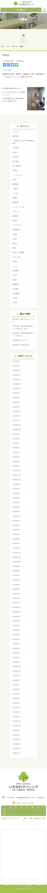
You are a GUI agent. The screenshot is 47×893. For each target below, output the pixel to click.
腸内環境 (15, 136)
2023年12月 (17, 470)
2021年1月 (16, 603)
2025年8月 (16, 393)
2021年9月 (16, 566)
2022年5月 (16, 530)
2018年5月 (16, 748)
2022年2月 (16, 543)
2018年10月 (17, 726)
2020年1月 (16, 657)
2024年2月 (16, 461)
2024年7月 (16, 443)
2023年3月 (16, 511)
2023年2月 (16, 516)
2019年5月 (16, 694)
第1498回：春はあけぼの (21, 345)
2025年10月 (17, 384)
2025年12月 (17, 375)
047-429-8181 (25, 803)
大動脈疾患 (16, 230)
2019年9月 (16, 675)
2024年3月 (16, 457)
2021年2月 (16, 598)
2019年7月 (16, 685)
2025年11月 (17, 379)
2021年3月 (16, 593)
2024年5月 (16, 452)
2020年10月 (17, 616)
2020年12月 (17, 607)
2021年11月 (17, 557)
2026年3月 (16, 366)
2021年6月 (16, 580)
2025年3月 (16, 416)
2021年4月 (16, 589)
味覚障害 (15, 270)
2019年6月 (16, 689)
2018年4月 (16, 753)
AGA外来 (16, 157)
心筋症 (15, 234)
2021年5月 (16, 584)
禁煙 (14, 179)
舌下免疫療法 (17, 166)
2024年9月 (16, 434)
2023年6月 (16, 498)
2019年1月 (16, 712)
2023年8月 (16, 489)
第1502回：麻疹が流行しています (23, 320)
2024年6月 (16, 448)
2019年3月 (16, 703)
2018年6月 (16, 744)
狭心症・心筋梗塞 (18, 252)
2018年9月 (16, 730)
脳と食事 (15, 161)
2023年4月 (16, 507)
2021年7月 (16, 575)
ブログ (8, 46)
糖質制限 (15, 184)
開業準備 (14, 46)
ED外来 (15, 170)
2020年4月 (16, 644)
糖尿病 (15, 198)
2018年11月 (17, 721)
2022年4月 (16, 534)
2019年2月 (16, 707)
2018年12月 (17, 716)
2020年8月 (16, 625)
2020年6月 (16, 634)
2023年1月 (16, 521)
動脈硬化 (15, 216)
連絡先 (15, 280)
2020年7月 (16, 630)
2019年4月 (16, 698)
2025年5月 (16, 407)
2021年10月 (17, 562)
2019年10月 (17, 671)
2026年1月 (16, 370)
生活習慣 (15, 289)
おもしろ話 (16, 257)
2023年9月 (16, 484)
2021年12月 (17, 552)
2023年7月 (16, 493)
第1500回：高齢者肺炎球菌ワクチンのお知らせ (23, 334)
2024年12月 (17, 425)
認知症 (15, 243)
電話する (21, 10)
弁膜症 (15, 220)
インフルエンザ (18, 175)
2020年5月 (16, 639)
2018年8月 (16, 735)
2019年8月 (16, 680)
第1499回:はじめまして (20, 340)
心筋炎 (15, 152)
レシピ (15, 266)
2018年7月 (16, 739)
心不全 (15, 275)
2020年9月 (16, 621)
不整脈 (15, 261)
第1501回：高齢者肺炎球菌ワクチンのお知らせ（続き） (23, 327)
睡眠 (14, 248)
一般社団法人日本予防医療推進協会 (23, 142)
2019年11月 (17, 666)
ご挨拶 (15, 298)
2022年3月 (16, 539)
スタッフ (15, 131)
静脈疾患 (15, 202)
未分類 (15, 302)
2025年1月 (16, 420)
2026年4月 (16, 361)
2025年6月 (16, 402)
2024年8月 (16, 438)
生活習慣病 (16, 293)
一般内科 (15, 188)
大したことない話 (18, 207)
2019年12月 (17, 662)
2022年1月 (16, 548)
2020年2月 (16, 653)
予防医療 (15, 147)
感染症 (15, 239)
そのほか (15, 193)
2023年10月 (17, 480)
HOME (2, 46)
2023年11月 (17, 475)
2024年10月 (17, 429)
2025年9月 (16, 388)
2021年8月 (16, 571)
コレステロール (18, 225)
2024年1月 (16, 466)
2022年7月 (16, 525)
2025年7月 (16, 398)
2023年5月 (16, 502)
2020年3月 (16, 648)
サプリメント (17, 211)
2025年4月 (16, 411)
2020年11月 (17, 612)
